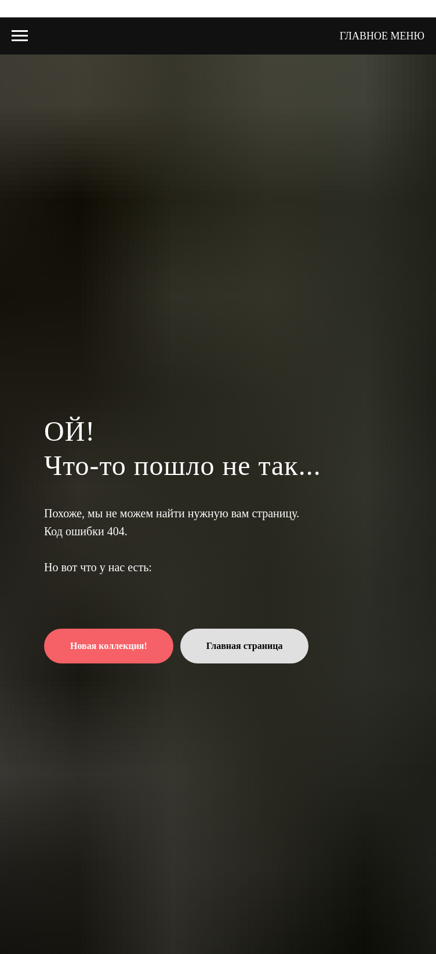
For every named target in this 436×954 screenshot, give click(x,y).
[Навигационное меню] (20, 36)
